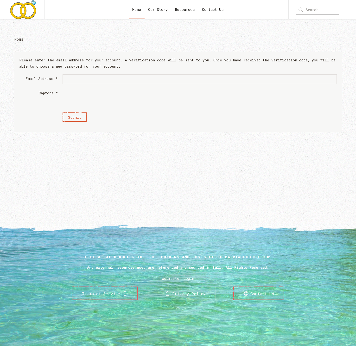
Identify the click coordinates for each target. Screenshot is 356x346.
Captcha (48, 93)
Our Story (158, 9)
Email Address (41, 78)
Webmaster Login (178, 278)
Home (136, 9)
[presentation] (99, 98)
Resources (185, 9)
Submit (74, 117)
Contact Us (213, 9)
